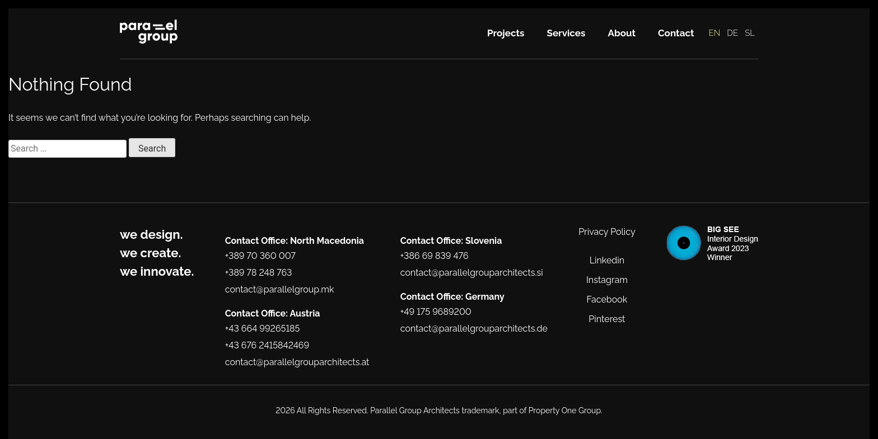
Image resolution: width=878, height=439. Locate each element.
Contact (676, 33)
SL (750, 33)
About (622, 33)
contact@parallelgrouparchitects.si (471, 272)
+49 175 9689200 (435, 311)
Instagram (607, 280)
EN (715, 33)
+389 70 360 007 (260, 256)
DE (732, 33)
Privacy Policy (607, 231)
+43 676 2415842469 (267, 345)
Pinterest (607, 319)
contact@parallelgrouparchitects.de (474, 328)
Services (566, 33)
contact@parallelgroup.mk (279, 289)
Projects (506, 33)
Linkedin (607, 260)
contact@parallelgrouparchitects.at (297, 362)
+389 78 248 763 (258, 272)
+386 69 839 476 (434, 256)
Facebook (607, 299)
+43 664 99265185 (262, 328)
